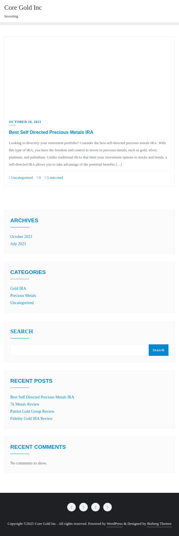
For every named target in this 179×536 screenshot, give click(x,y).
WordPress (115, 523)
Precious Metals (23, 295)
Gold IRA (18, 288)
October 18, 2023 (25, 122)
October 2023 (21, 237)
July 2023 (18, 244)
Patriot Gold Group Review (32, 411)
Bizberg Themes (159, 523)
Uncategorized (21, 177)
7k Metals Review (24, 404)
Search (21, 331)
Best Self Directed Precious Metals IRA (51, 132)
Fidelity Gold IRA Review (31, 418)
